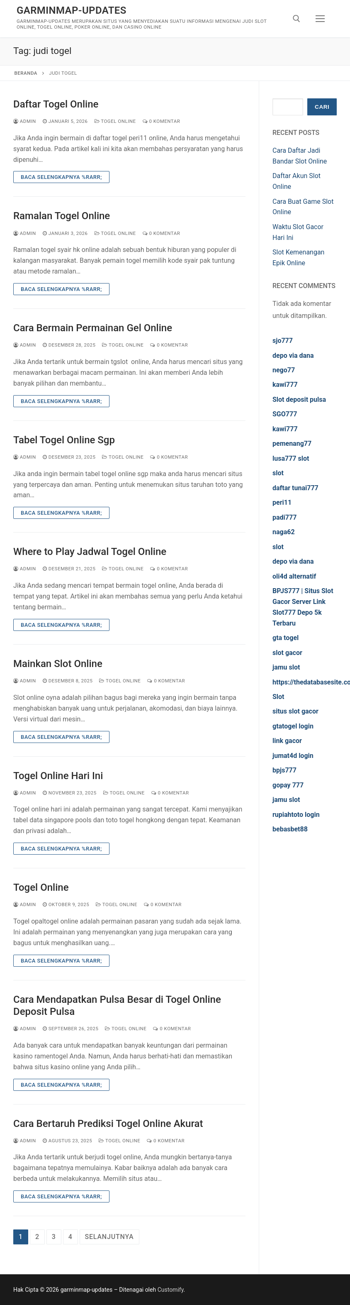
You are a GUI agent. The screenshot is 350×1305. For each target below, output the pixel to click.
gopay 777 (288, 785)
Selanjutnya (109, 1237)
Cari (322, 107)
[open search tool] (296, 18)
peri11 (282, 502)
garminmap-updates (71, 10)
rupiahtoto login (296, 815)
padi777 (284, 517)
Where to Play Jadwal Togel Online (89, 551)
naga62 (283, 532)
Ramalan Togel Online (61, 216)
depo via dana (293, 355)
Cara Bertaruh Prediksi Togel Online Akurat (108, 1123)
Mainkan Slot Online (57, 664)
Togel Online (115, 121)
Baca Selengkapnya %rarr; (61, 177)
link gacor (287, 741)
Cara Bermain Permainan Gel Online (92, 328)
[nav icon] (320, 18)
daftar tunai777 (295, 488)
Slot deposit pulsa (299, 399)
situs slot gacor (295, 711)
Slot (278, 697)
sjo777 (282, 341)
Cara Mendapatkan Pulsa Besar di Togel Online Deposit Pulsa (117, 1005)
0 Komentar (161, 121)
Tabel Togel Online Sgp (64, 440)
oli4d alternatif (294, 576)
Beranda (26, 73)
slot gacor (287, 653)
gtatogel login (293, 726)
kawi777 (285, 385)
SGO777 (284, 414)
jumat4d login (293, 756)
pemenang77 (291, 443)
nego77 (283, 370)
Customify (171, 1289)
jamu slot (286, 667)
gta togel (285, 638)
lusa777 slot (290, 458)
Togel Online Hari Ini (58, 776)
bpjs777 (284, 770)
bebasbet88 (290, 829)
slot (278, 473)
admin (24, 121)
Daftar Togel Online (55, 104)
